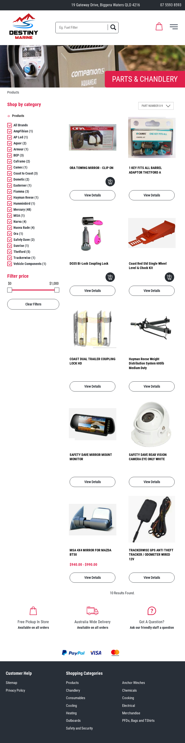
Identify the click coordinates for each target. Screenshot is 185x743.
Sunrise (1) (21, 246)
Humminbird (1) (24, 203)
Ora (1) (18, 234)
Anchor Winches (133, 683)
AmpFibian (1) (23, 131)
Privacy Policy (15, 690)
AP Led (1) (20, 137)
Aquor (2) (19, 143)
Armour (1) (20, 149)
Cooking (128, 698)
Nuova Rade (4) (24, 228)
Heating (71, 713)
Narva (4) (19, 221)
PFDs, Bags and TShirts (138, 720)
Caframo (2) (21, 161)
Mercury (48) (22, 209)
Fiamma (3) (21, 191)
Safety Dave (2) (24, 240)
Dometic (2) (21, 179)
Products (72, 683)
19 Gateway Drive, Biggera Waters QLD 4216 (105, 5)
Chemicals (129, 690)
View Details (92, 195)
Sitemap (11, 683)
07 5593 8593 (170, 5)
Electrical (128, 705)
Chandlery (73, 690)
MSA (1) (19, 215)
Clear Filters (33, 304)
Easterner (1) (22, 185)
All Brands (20, 125)
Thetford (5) (21, 252)
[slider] (9, 290)
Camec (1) (20, 167)
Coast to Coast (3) (25, 173)
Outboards (73, 720)
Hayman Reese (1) (26, 197)
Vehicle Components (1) (29, 264)
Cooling (71, 705)
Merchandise (131, 713)
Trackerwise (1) (24, 258)
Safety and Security (79, 728)
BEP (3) (18, 155)
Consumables (75, 698)
